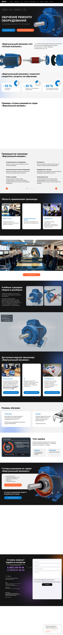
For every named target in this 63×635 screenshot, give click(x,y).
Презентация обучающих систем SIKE (10, 624)
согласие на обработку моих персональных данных (45, 608)
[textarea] (47, 603)
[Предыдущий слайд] (7, 201)
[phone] (47, 597)
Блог (37, 1)
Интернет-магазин (32, 1)
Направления (16, 1)
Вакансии (46, 1)
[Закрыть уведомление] (60, 625)
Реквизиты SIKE (7, 621)
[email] (47, 590)
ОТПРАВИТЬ (47, 613)
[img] (13, 602)
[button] (8, 30)
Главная (11, 1)
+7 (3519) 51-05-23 (15, 599)
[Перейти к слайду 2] (27, 217)
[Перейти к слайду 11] (35, 217)
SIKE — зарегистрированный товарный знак (11, 622)
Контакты (41, 1)
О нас (21, 1)
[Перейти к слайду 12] (36, 217)
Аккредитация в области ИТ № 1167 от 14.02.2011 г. (13, 623)
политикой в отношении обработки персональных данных (51, 610)
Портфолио (26, 1)
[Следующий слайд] (56, 201)
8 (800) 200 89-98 (15, 596)
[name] (47, 594)
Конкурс (51, 1)
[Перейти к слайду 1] (26, 217)
